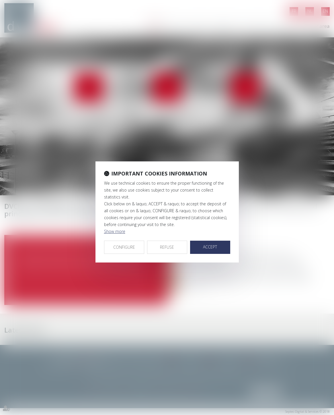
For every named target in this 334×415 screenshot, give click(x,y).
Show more (114, 231)
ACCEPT (210, 247)
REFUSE (167, 247)
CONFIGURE (124, 247)
